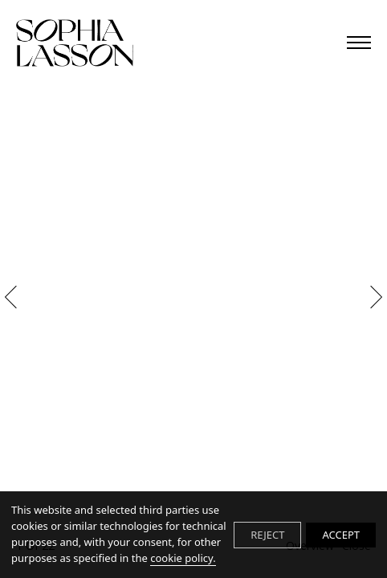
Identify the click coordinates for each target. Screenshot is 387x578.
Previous (15, 297)
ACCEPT (341, 534)
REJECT (267, 534)
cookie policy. (182, 558)
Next (371, 297)
